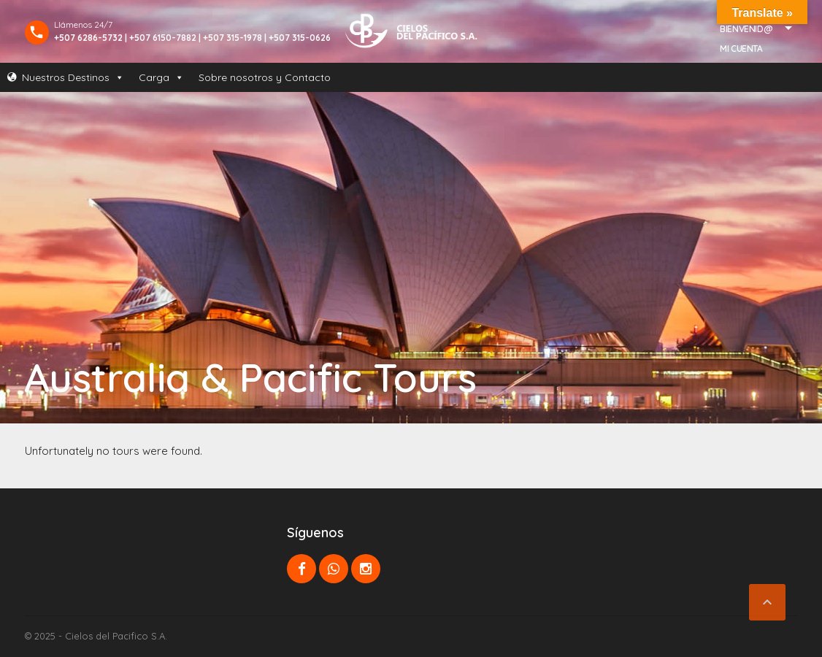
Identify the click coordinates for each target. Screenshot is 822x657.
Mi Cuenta (741, 48)
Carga (161, 77)
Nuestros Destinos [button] (73, 77)
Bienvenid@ (746, 28)
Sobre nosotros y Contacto (265, 77)
